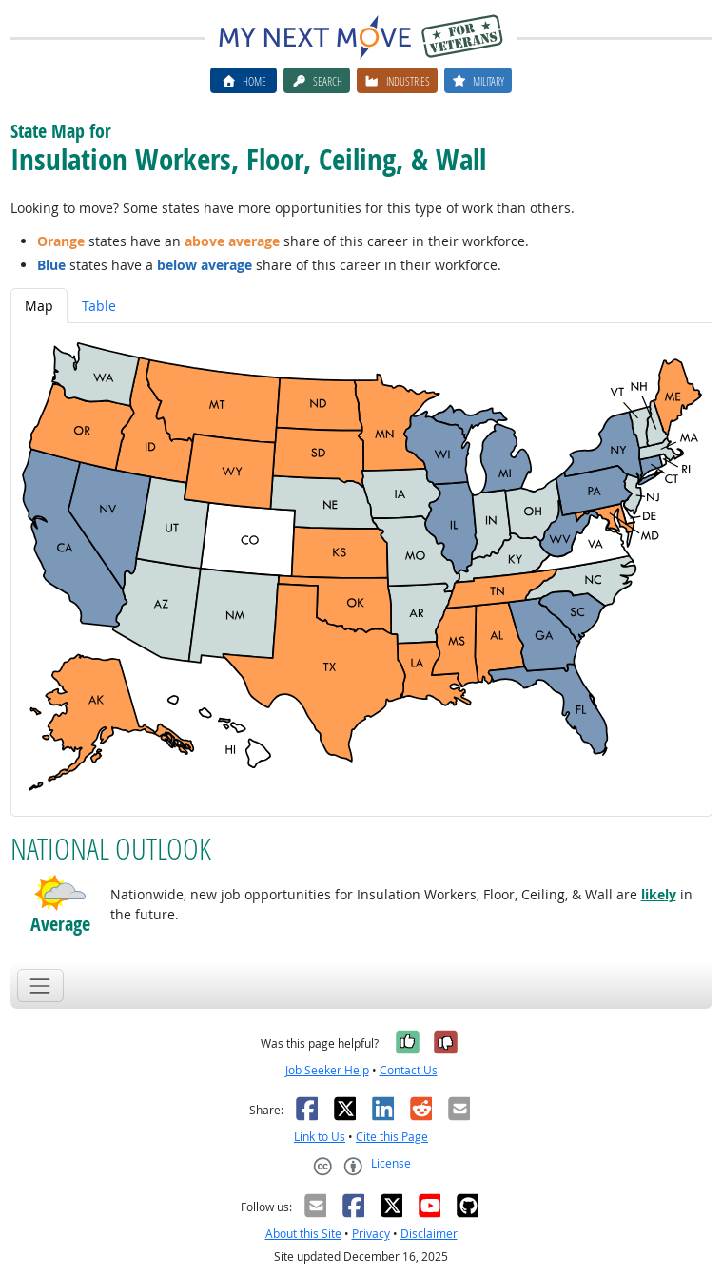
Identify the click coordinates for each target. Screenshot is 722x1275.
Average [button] (60, 924)
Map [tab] (39, 306)
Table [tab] (99, 306)
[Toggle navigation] (40, 985)
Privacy (371, 1234)
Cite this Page (392, 1137)
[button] (60, 893)
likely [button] (658, 894)
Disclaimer (429, 1234)
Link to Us (319, 1137)
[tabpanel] (361, 570)
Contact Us (409, 1070)
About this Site (303, 1234)
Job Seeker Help (327, 1070)
